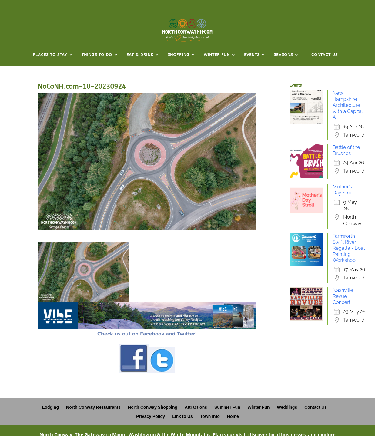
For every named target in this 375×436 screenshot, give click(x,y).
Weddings (287, 407)
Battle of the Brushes (346, 150)
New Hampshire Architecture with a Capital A (348, 105)
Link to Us (182, 416)
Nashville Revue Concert (343, 296)
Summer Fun (227, 407)
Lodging (50, 407)
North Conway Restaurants (93, 407)
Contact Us (315, 407)
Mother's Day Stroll (343, 190)
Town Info (210, 416)
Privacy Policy (150, 416)
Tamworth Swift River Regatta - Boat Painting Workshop (349, 248)
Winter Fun (259, 407)
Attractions (196, 407)
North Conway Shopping (152, 407)
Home (233, 416)
